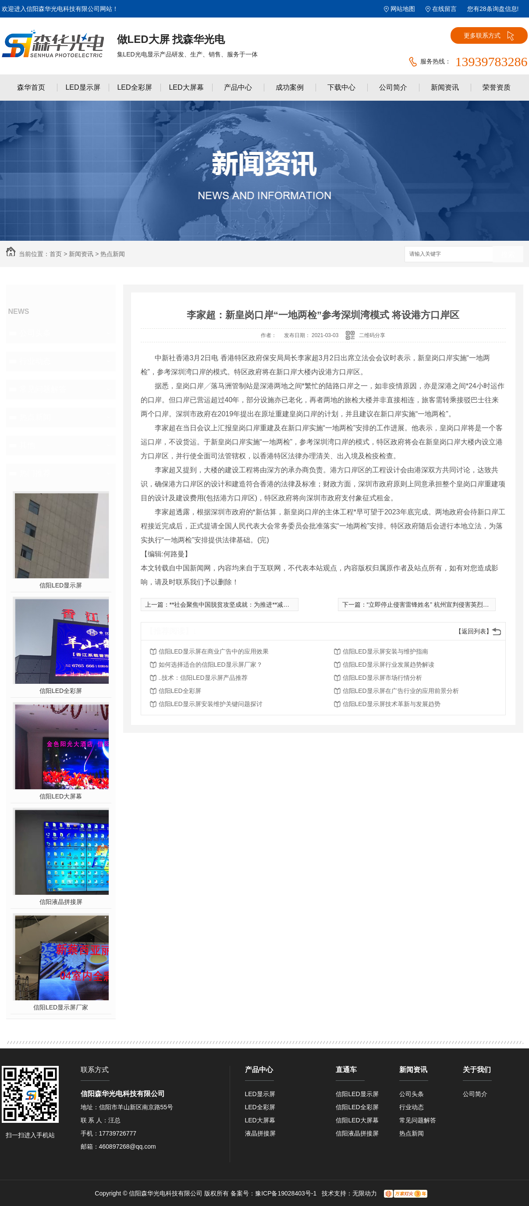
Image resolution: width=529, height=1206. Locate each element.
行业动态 (35, 361)
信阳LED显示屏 (60, 585)
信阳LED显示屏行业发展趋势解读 (388, 664)
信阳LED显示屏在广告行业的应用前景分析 (401, 690)
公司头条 (35, 333)
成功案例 (290, 87)
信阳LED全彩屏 (60, 690)
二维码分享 (372, 335)
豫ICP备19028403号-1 (285, 1193)
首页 (56, 253)
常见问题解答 (43, 389)
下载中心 (341, 87)
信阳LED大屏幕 (60, 796)
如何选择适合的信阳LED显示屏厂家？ (211, 664)
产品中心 (238, 87)
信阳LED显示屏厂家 (60, 1007)
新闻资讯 (445, 87)
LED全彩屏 (134, 87)
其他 (27, 445)
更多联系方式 (489, 36)
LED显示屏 (82, 87)
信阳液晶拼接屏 (60, 901)
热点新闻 (112, 253)
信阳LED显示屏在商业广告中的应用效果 (214, 651)
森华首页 (31, 87)
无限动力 (364, 1193)
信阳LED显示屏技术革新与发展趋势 (391, 703)
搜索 (508, 254)
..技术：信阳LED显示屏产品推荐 (203, 677)
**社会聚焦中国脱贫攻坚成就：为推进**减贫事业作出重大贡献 (254, 604)
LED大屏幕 (186, 87)
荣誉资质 (497, 87)
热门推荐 (35, 473)
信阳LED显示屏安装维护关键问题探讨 (211, 703)
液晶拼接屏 (260, 1133)
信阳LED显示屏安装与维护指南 (385, 651)
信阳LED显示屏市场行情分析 (382, 677)
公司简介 (393, 87)
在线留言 (444, 8)
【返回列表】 (473, 631)
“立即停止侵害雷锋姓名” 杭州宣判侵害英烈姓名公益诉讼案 (446, 604)
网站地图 (403, 8)
